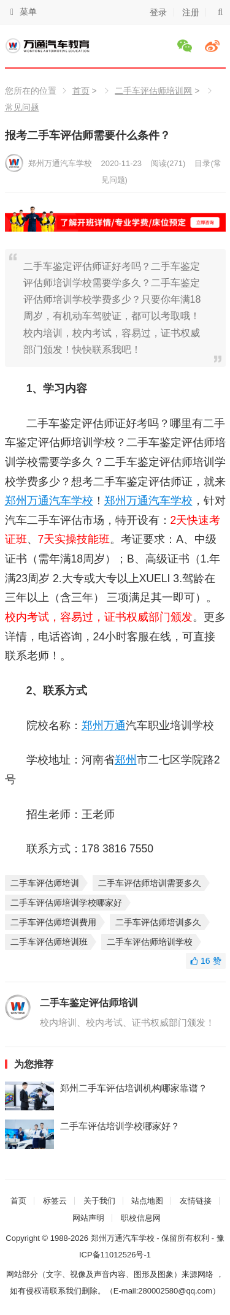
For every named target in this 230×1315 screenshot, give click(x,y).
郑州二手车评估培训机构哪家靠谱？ (133, 1088)
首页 (81, 91)
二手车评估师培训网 (153, 91)
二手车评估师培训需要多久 (149, 883)
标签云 (55, 1200)
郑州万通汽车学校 (60, 163)
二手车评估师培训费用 (53, 922)
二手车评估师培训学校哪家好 (66, 903)
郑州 (16, 501)
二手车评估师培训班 (49, 942)
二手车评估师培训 (44, 883)
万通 (38, 501)
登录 (158, 12)
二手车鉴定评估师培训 (89, 1003)
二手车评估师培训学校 (150, 942)
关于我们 (99, 1200)
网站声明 (88, 1217)
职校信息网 (141, 1217)
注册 (190, 12)
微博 (214, 46)
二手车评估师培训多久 (158, 922)
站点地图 (147, 1200)
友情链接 (196, 1200)
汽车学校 (71, 501)
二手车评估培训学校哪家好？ (120, 1126)
